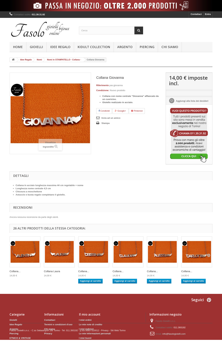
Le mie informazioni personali (95, 333)
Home (18, 47)
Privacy (48, 333)
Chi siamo (169, 47)
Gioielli (36, 47)
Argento (125, 47)
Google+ (120, 111)
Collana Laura (52, 271)
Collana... (15, 271)
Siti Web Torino (118, 350)
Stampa (105, 123)
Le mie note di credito (90, 324)
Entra (208, 14)
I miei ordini (85, 320)
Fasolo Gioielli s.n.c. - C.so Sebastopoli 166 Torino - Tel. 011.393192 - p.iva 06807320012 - (55, 350)
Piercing (147, 47)
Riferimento (102, 85)
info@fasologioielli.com (174, 334)
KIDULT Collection (94, 47)
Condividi (104, 111)
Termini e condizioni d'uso (58, 324)
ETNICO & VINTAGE (20, 338)
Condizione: (102, 90)
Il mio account (89, 314)
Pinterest (137, 111)
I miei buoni (85, 338)
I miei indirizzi (86, 329)
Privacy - (105, 350)
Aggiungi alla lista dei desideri (191, 101)
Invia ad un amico (110, 118)
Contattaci (196, 14)
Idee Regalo (60, 47)
